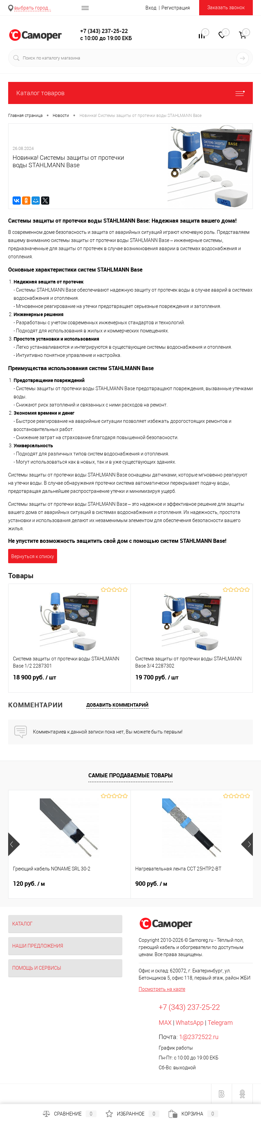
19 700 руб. (191, 681)
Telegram (220, 1022)
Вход (150, 8)
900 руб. (151, 883)
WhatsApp (190, 1022)
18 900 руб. (69, 681)
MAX (165, 1022)
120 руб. (29, 883)
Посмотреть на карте (162, 989)
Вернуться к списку (32, 556)
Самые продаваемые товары (130, 775)
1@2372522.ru (199, 1036)
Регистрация (175, 8)
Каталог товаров (130, 93)
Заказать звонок (226, 7)
